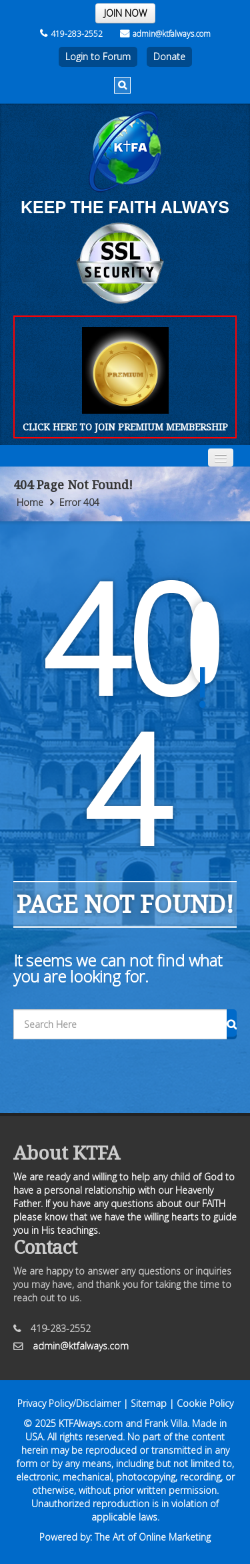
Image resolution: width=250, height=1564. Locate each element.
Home (30, 502)
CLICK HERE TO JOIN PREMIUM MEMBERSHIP (125, 426)
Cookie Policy (205, 1403)
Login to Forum (98, 56)
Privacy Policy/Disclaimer (69, 1403)
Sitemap (149, 1403)
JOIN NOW (125, 13)
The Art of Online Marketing (153, 1537)
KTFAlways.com (91, 1423)
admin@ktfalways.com (165, 33)
